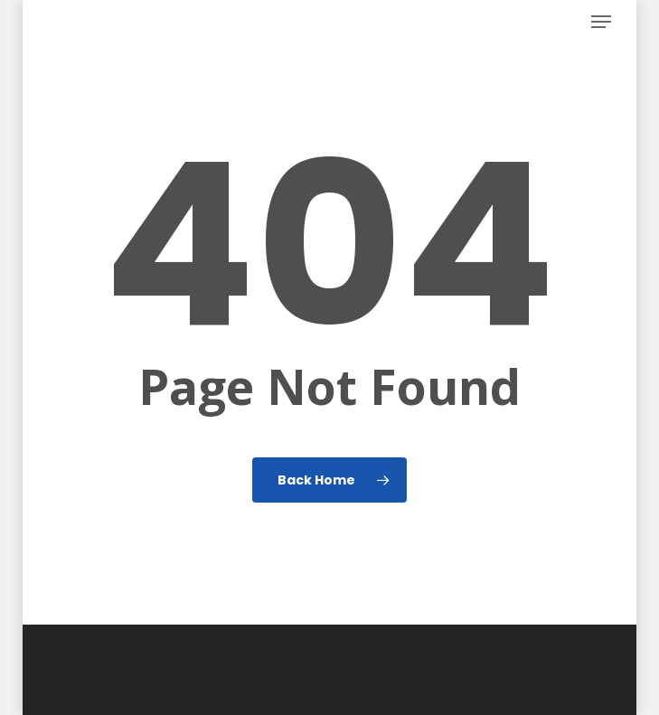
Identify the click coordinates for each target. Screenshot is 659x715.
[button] (601, 22)
